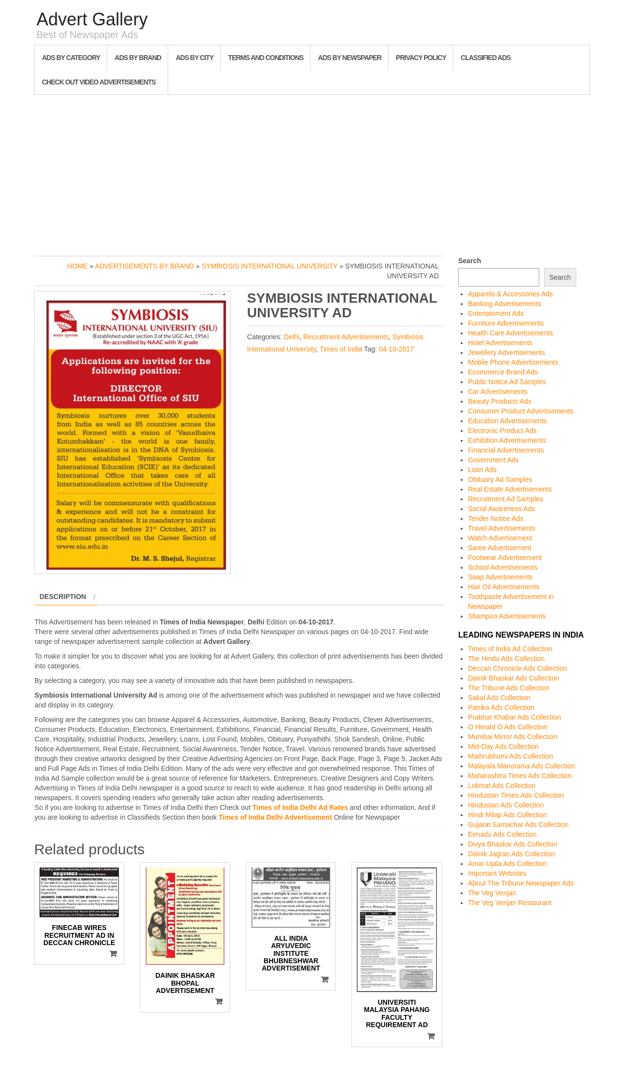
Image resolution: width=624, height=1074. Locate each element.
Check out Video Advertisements (99, 82)
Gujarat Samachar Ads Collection (518, 824)
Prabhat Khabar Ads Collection (514, 717)
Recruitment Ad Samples (505, 499)
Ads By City (194, 58)
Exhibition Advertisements (507, 440)
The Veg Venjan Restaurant (509, 903)
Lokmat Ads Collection (502, 785)
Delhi (291, 337)
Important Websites (497, 873)
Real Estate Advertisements (510, 489)
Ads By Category (71, 58)
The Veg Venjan (492, 893)
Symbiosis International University (270, 266)
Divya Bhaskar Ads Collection (512, 844)
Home (77, 266)
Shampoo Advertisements (507, 616)
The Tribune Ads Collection (508, 688)
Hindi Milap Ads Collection (507, 815)
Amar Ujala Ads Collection (507, 863)
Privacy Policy (421, 58)
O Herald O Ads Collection (507, 727)
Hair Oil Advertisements (503, 587)
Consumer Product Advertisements (520, 411)
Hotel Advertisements (500, 343)
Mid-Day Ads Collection (503, 746)
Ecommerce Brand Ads (503, 372)
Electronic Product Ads (502, 430)
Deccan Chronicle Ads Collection (517, 668)
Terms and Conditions (265, 58)
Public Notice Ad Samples (507, 382)
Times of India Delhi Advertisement (275, 817)
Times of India (341, 349)
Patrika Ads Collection (501, 707)
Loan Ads (482, 470)
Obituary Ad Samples (500, 479)
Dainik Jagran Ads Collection (511, 854)
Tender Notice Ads (496, 518)
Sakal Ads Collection (499, 698)
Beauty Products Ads (499, 401)
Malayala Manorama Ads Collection (521, 766)
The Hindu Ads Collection (506, 658)
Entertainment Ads (496, 313)
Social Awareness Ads (501, 509)
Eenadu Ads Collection (502, 834)
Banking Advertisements (504, 304)
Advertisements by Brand (144, 266)
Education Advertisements (507, 421)
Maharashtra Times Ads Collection (519, 776)
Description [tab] (62, 596)
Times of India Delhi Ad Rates (300, 807)
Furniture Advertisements (506, 323)
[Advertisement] (312, 172)
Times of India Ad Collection (510, 649)
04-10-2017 (396, 349)
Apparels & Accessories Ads (510, 294)
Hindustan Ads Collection (506, 805)
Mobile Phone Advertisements (513, 362)
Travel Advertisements (501, 528)
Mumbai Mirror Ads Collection (512, 737)
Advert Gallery (92, 19)
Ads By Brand (138, 58)
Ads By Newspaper (349, 58)
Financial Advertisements (506, 450)
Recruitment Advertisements (346, 337)
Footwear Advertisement (505, 557)
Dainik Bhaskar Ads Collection (513, 678)
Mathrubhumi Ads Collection (510, 756)
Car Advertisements (497, 391)
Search (469, 261)
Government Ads (493, 460)
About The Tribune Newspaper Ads (521, 883)
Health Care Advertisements (510, 333)
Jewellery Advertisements (506, 352)
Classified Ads (485, 58)
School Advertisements (502, 567)
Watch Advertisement (500, 538)
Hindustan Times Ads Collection (516, 795)
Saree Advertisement (499, 548)
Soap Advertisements (500, 577)
